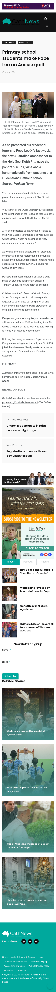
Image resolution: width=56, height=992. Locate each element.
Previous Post (17, 419)
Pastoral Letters (35, 957)
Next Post (15, 445)
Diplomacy (9, 43)
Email (6, 661)
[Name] (28, 655)
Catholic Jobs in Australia (15, 961)
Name (6, 649)
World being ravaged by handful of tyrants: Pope (35, 589)
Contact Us (21, 970)
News (4, 957)
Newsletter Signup (39, 961)
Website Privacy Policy (39, 966)
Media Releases (18, 957)
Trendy (45, 562)
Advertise (8, 970)
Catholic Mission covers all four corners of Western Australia (36, 627)
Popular (28, 562)
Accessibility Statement (14, 966)
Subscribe (10, 676)
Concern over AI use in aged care (33, 607)
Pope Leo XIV (25, 43)
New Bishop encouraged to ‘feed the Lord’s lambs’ (36, 571)
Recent (11, 562)
